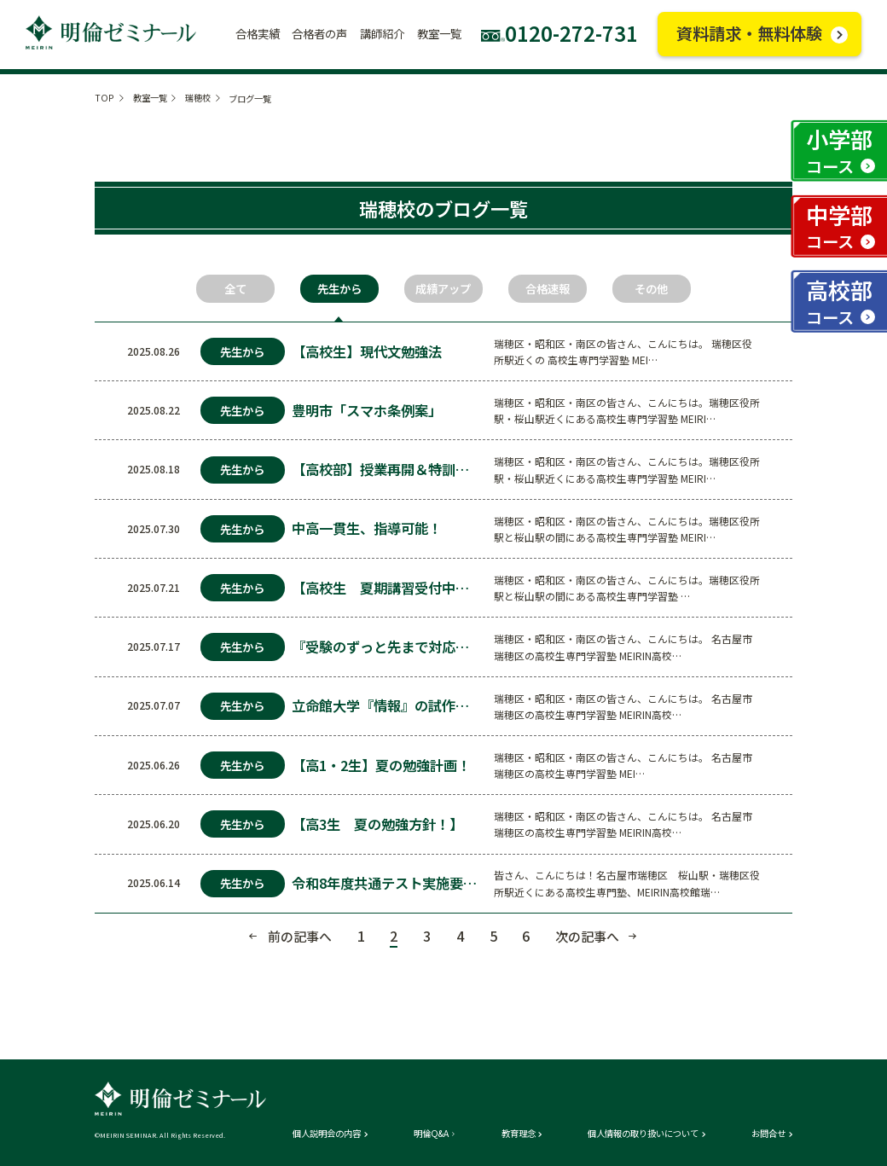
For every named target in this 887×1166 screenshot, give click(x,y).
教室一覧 (150, 97)
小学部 (839, 150)
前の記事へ (300, 936)
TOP (104, 97)
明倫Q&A (431, 1133)
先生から (339, 288)
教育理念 (518, 1133)
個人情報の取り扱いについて (643, 1133)
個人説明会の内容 (327, 1133)
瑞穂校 (198, 97)
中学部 (839, 226)
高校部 (839, 301)
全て (235, 288)
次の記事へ (587, 936)
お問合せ (768, 1133)
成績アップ (443, 288)
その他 (651, 288)
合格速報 (547, 288)
